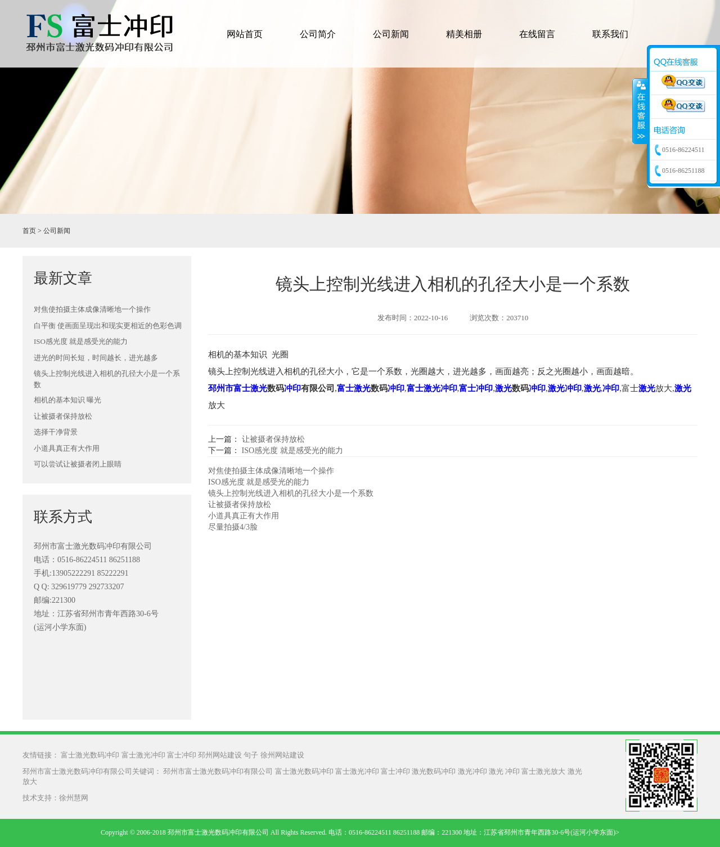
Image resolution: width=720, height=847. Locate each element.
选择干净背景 (56, 432)
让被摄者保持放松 (63, 416)
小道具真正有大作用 (67, 448)
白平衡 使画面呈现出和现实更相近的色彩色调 (108, 325)
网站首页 (245, 34)
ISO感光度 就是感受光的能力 (81, 341)
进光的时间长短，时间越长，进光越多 (96, 357)
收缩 (640, 111)
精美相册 (464, 34)
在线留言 (537, 34)
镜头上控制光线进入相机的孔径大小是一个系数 (107, 379)
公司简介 (318, 34)
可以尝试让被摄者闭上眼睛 (78, 464)
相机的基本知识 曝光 (67, 400)
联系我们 (610, 34)
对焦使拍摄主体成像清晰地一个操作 (92, 309)
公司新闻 (391, 34)
